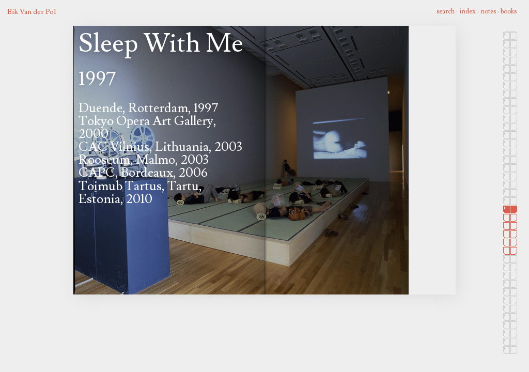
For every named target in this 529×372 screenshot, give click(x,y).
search (446, 11)
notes (488, 11)
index (467, 11)
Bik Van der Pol (31, 12)
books (509, 11)
